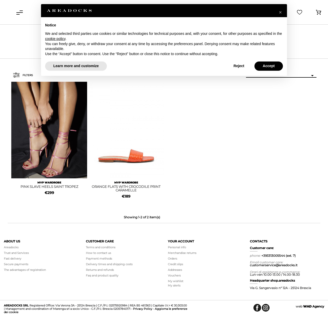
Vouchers (174, 275)
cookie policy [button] (55, 39)
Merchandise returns (182, 253)
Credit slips (175, 264)
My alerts (174, 285)
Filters (23, 75)
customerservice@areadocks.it (274, 265)
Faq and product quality (102, 275)
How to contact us (98, 253)
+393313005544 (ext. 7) (278, 256)
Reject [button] (238, 66)
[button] (280, 12)
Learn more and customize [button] (76, 66)
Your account (181, 241)
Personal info (177, 247)
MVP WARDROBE (49, 182)
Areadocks (11, 247)
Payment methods (99, 258)
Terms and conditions (100, 247)
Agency (313, 306)
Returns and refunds (100, 270)
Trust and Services (16, 253)
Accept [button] (269, 66)
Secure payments (16, 264)
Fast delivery (12, 258)
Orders (172, 258)
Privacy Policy (142, 309)
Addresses (175, 270)
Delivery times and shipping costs (109, 264)
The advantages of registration (25, 270)
